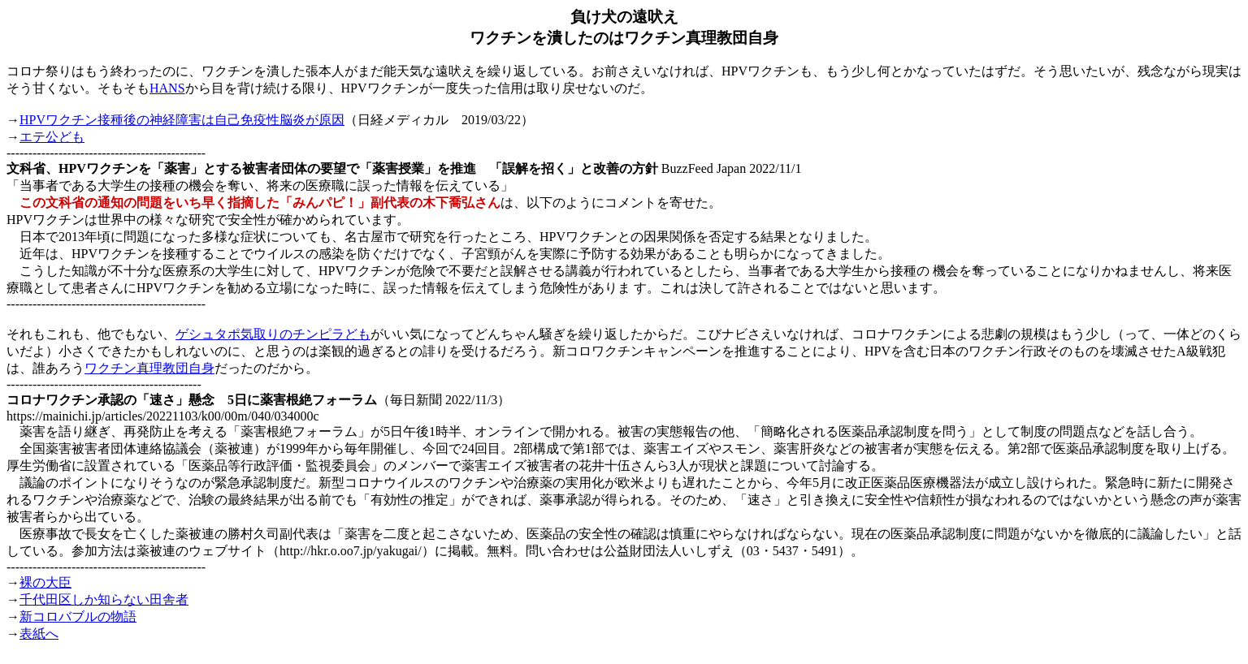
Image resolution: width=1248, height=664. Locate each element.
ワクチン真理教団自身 (149, 368)
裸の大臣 (46, 582)
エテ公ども (52, 137)
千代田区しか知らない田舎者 (104, 599)
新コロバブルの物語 (78, 616)
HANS (167, 88)
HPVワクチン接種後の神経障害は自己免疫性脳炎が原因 (182, 120)
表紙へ (39, 633)
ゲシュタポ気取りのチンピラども (273, 334)
